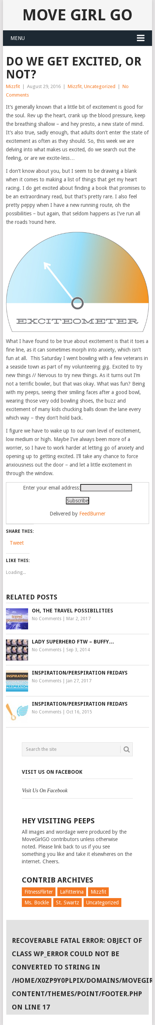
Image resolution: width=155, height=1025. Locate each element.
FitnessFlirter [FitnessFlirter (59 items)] (38, 892)
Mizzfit (13, 86)
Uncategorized (99, 86)
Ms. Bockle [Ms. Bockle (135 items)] (36, 902)
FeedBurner (92, 514)
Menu (17, 38)
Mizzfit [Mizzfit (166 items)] (98, 892)
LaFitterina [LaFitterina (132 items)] (72, 892)
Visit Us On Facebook (52, 772)
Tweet (17, 543)
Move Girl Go (77, 15)
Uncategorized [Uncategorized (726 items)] (102, 902)
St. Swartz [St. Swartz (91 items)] (67, 902)
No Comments (46, 618)
